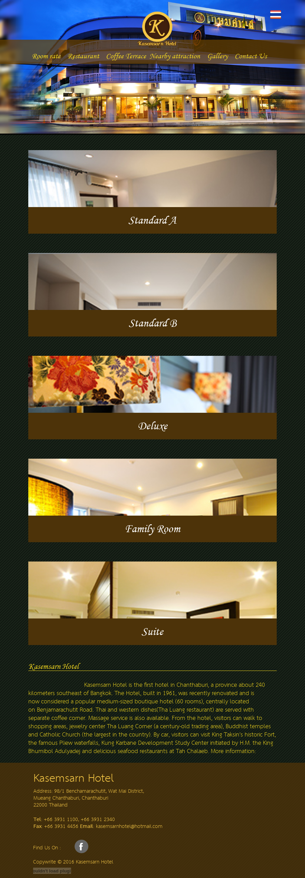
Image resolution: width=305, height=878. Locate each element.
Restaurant (83, 55)
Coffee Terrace (126, 55)
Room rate (46, 55)
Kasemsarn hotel (171, 27)
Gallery (217, 55)
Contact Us (251, 55)
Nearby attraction (174, 55)
